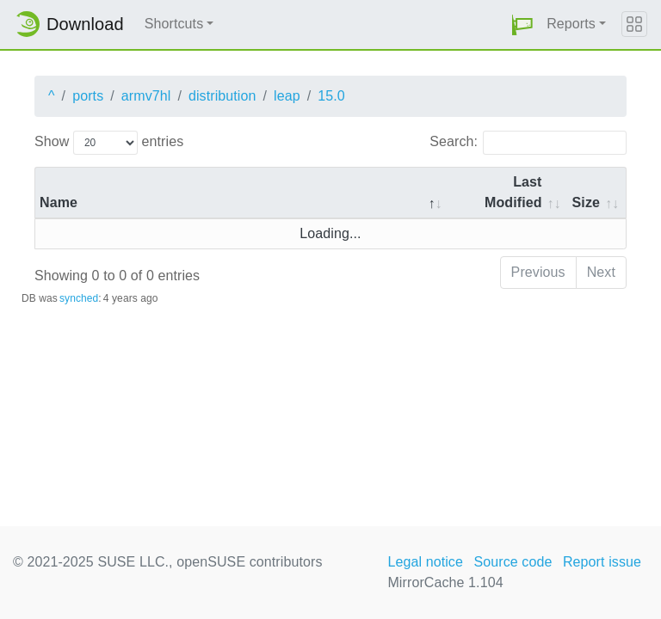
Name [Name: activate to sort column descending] (58, 202)
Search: (528, 143)
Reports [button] (571, 23)
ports (87, 96)
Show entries (108, 143)
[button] (522, 24)
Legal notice (425, 562)
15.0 (331, 96)
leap (287, 96)
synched (78, 298)
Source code (512, 562)
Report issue (602, 562)
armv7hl (146, 96)
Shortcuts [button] (174, 23)
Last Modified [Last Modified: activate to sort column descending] (513, 192)
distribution (222, 96)
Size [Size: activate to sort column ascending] (586, 202)
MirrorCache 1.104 (445, 582)
